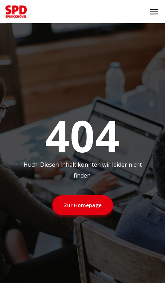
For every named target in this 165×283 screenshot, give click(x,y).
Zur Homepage (82, 205)
